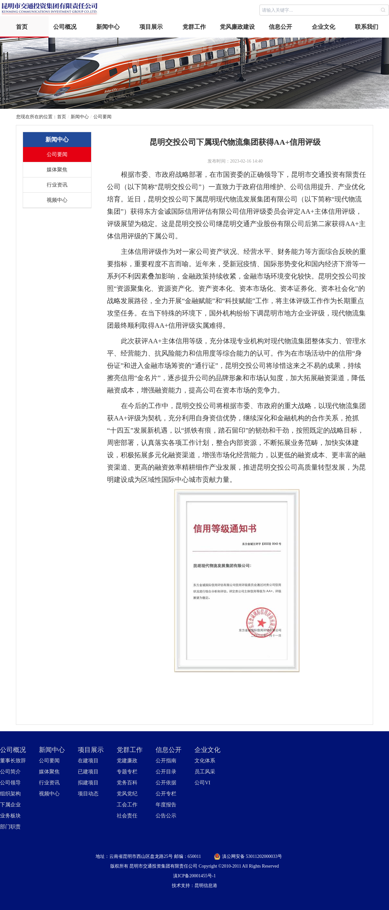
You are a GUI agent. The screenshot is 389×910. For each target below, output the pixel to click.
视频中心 (57, 200)
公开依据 (166, 782)
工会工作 (127, 804)
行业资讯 (57, 185)
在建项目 (88, 760)
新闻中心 (108, 27)
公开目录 (166, 771)
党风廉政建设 (237, 27)
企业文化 (323, 27)
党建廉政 (127, 760)
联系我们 (366, 27)
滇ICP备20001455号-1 (194, 875)
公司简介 (10, 771)
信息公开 (280, 27)
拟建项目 (88, 782)
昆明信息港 (205, 885)
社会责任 (127, 815)
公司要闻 (102, 116)
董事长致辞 (13, 760)
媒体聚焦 (57, 169)
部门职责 (10, 826)
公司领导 (10, 782)
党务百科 (127, 782)
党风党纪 (127, 793)
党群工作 (194, 27)
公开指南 (166, 760)
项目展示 (151, 27)
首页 (22, 27)
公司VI (202, 782)
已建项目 (88, 771)
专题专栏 (127, 771)
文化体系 (204, 760)
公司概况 (65, 27)
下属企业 (10, 804)
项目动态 (88, 793)
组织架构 (10, 793)
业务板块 (10, 815)
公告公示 (166, 815)
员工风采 (204, 771)
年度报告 (166, 804)
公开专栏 (166, 793)
